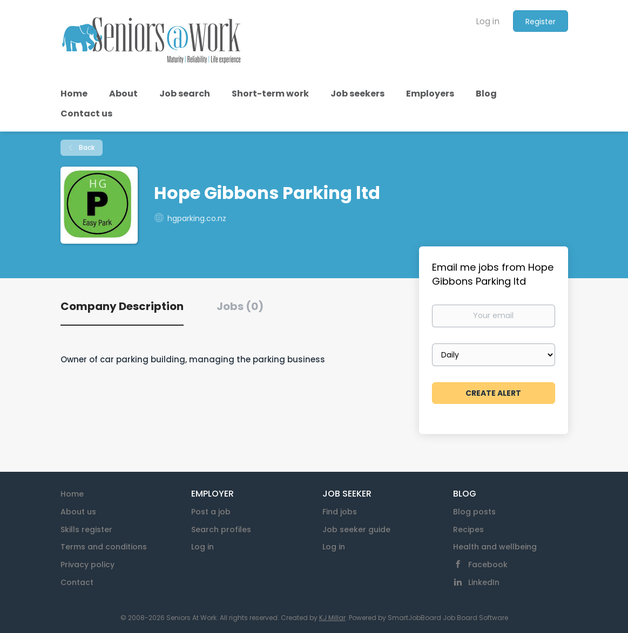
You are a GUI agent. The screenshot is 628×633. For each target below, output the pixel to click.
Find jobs (339, 511)
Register (540, 21)
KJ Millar (332, 617)
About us (78, 511)
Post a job (211, 511)
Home (72, 493)
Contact (76, 582)
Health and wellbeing (495, 546)
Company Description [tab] (122, 306)
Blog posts (474, 511)
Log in (487, 21)
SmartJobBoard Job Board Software (448, 617)
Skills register (86, 529)
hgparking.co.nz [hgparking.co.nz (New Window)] (196, 218)
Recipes (468, 529)
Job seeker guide (356, 529)
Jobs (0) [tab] (240, 306)
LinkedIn (483, 582)
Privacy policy (87, 564)
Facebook (488, 564)
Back (85, 147)
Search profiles (221, 529)
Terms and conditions (103, 546)
